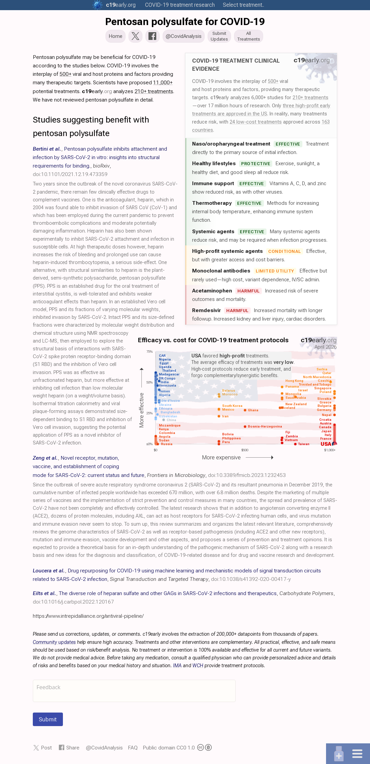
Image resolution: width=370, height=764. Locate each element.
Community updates (54, 644)
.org (121, 5)
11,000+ (162, 84)
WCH (197, 668)
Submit (48, 721)
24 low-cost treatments (256, 124)
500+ (273, 83)
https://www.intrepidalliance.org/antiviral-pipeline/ (88, 618)
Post (46, 749)
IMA (177, 668)
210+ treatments (310, 99)
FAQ (133, 749)
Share (72, 749)
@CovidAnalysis (104, 749)
